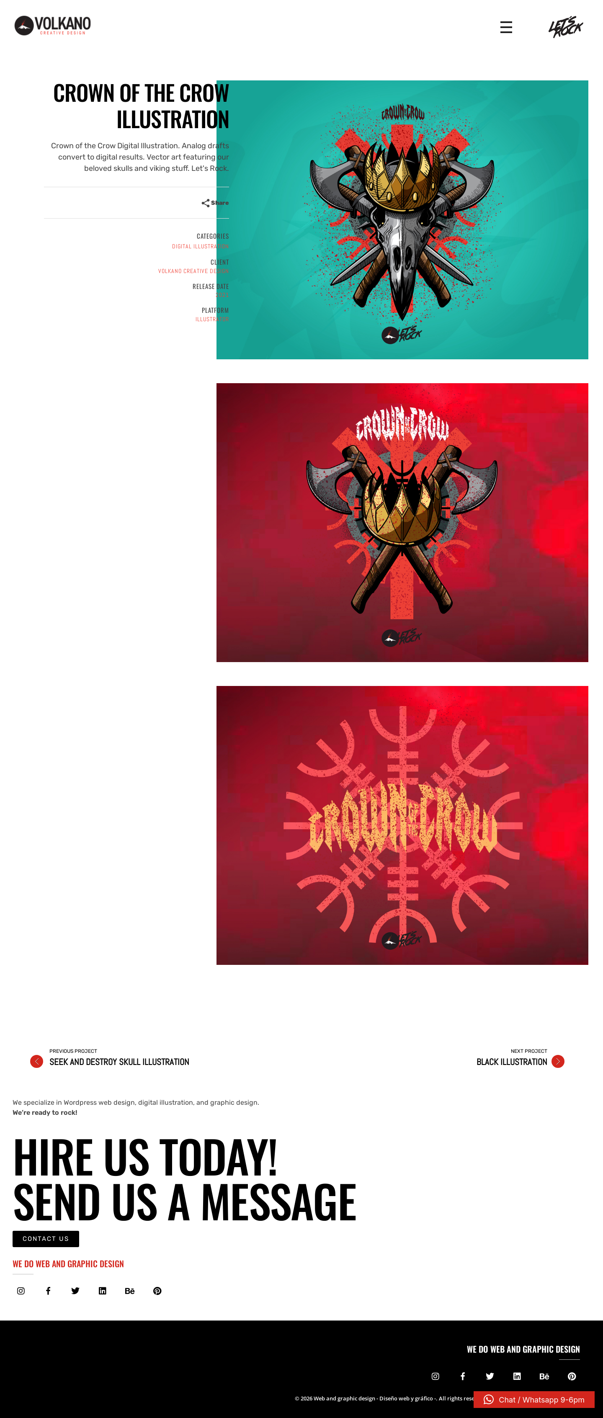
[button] (534, 1399)
